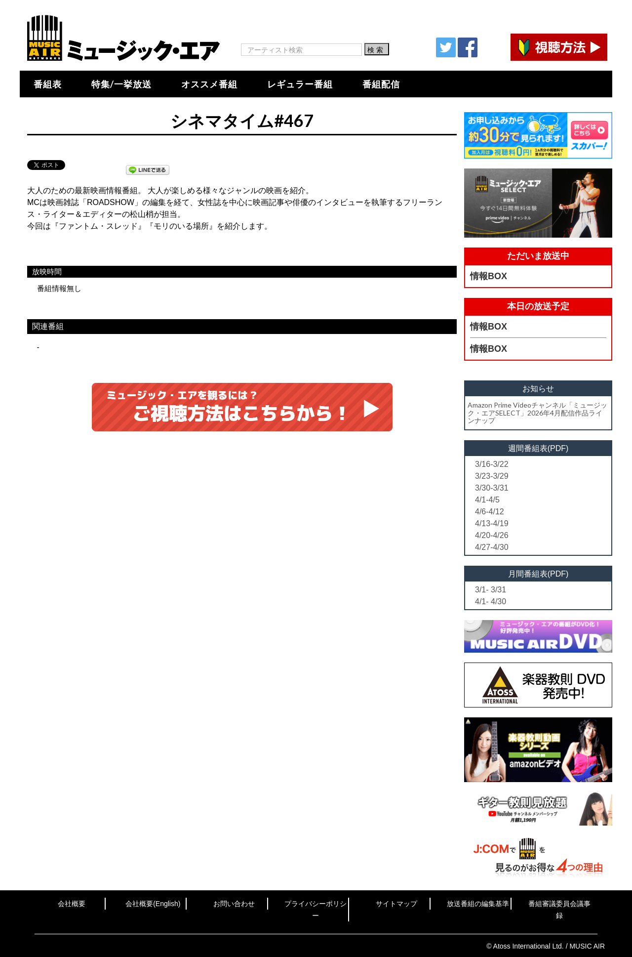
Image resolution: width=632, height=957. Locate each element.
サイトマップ (396, 904)
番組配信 (381, 84)
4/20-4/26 (492, 535)
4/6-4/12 (489, 511)
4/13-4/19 (492, 523)
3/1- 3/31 (490, 589)
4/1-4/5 (487, 500)
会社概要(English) (152, 904)
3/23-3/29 (492, 476)
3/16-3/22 (492, 464)
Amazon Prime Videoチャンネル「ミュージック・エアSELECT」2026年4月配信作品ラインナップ (537, 412)
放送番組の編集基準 (478, 904)
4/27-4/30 (492, 547)
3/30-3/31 (492, 488)
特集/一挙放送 (121, 84)
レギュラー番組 (300, 84)
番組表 (48, 84)
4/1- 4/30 (490, 601)
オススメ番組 (209, 84)
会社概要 (71, 904)
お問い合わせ (234, 904)
